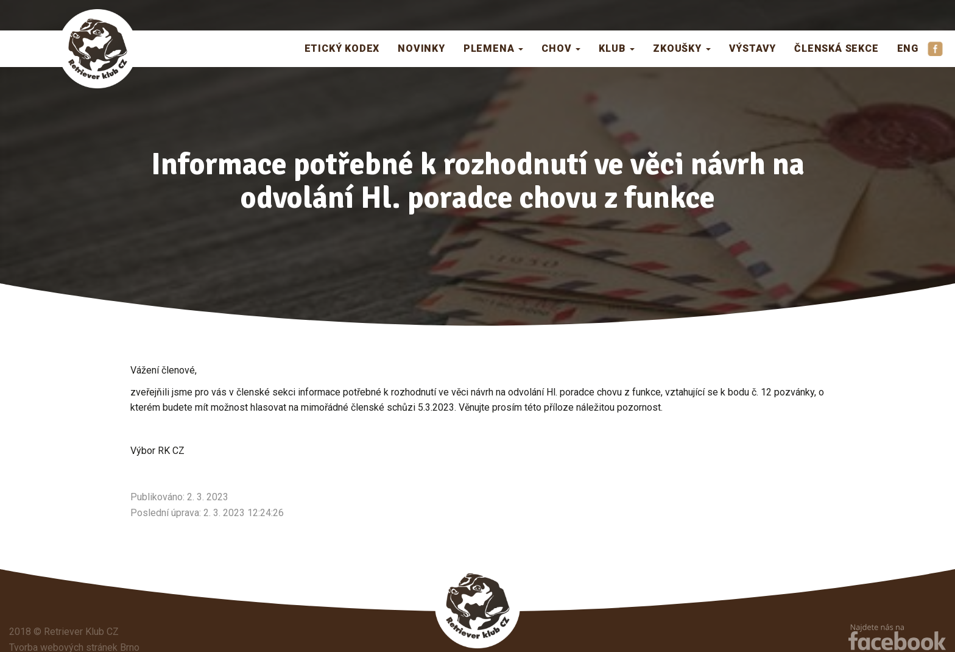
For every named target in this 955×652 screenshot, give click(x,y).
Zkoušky (681, 48)
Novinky (421, 48)
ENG (907, 48)
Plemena (493, 48)
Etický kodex (342, 48)
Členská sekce (836, 48)
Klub (617, 48)
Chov (560, 48)
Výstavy (753, 48)
